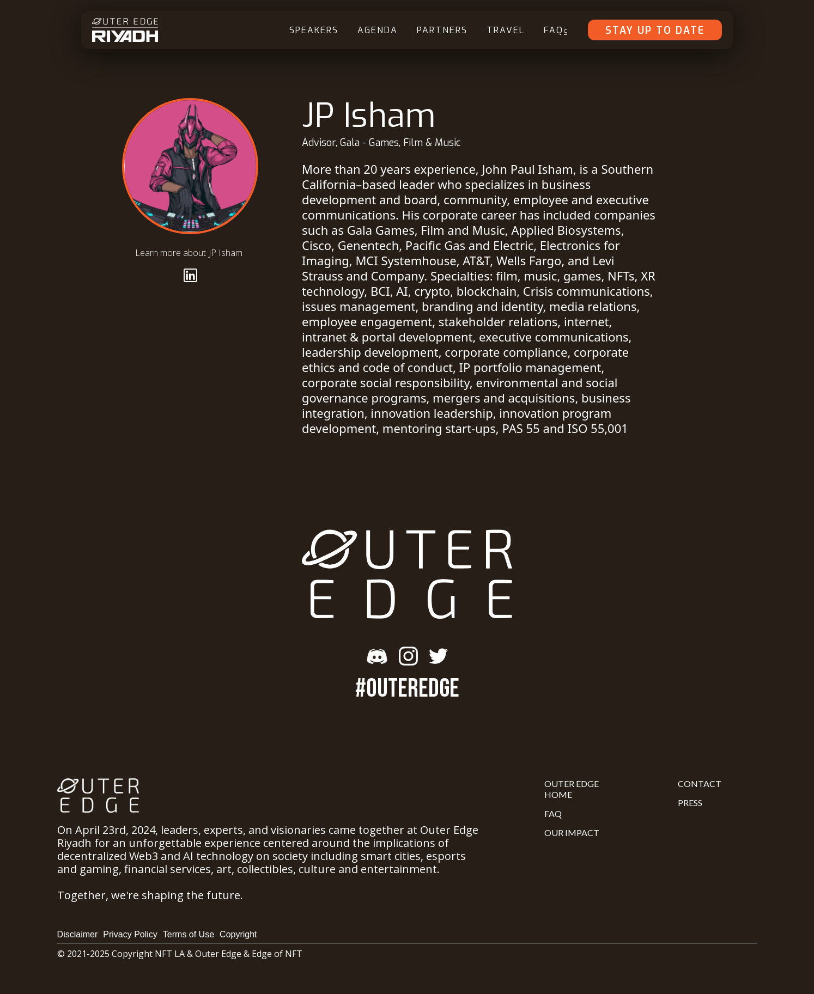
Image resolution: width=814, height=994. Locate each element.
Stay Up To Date (654, 30)
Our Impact (571, 832)
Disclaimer (77, 934)
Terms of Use (188, 934)
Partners (442, 30)
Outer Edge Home (571, 789)
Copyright (238, 934)
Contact (699, 783)
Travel (506, 30)
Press (690, 802)
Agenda (377, 30)
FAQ (556, 31)
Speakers (313, 30)
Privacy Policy (130, 934)
